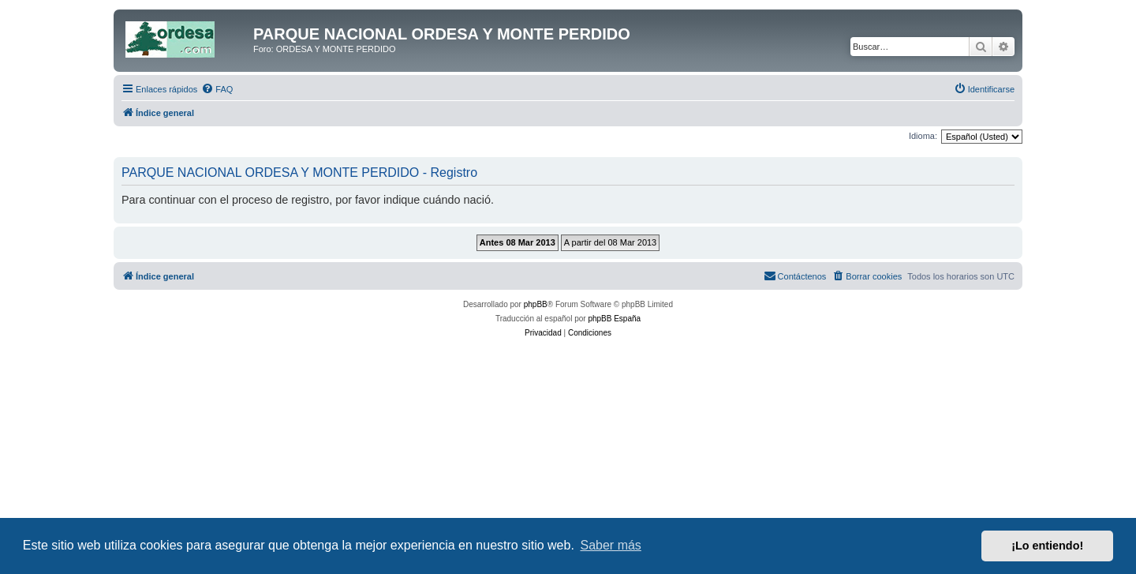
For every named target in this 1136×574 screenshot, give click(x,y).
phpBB (535, 304)
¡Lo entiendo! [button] (1047, 545)
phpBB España (614, 318)
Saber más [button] (611, 545)
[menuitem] (217, 89)
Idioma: (923, 136)
